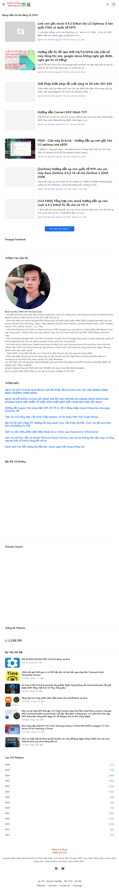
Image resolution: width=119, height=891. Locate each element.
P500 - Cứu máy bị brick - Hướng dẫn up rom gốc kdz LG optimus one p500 (75, 142)
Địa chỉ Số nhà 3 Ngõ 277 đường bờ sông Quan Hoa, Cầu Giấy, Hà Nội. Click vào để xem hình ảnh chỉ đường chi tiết (58, 424)
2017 (59, 813)
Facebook (65, 885)
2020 (59, 797)
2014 (59, 829)
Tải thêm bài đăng (58, 228)
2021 (59, 791)
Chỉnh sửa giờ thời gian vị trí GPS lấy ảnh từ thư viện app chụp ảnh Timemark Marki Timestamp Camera (63, 673)
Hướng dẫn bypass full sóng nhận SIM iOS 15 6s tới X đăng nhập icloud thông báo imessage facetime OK (57, 409)
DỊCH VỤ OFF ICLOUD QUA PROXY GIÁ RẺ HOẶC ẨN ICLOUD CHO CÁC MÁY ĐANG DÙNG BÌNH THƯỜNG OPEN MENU (56, 391)
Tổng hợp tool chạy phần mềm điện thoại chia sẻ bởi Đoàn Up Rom (54, 698)
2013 (59, 834)
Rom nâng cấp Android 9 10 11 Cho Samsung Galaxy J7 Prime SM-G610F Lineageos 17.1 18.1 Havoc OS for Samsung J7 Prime (65, 727)
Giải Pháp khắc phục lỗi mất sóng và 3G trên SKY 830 (75, 84)
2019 (59, 802)
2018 (59, 807)
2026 (59, 764)
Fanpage (77, 885)
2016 (59, 818)
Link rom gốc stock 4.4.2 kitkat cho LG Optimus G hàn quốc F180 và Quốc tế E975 (75, 25)
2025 (59, 770)
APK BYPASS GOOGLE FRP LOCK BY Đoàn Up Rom (46, 659)
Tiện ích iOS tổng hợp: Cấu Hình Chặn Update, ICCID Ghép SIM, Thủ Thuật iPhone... (52, 417)
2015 (59, 824)
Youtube (52, 885)
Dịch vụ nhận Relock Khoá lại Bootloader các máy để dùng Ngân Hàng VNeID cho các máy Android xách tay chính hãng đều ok (65, 740)
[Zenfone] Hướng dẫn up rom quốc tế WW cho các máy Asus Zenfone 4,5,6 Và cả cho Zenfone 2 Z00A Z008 (73, 173)
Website (41, 885)
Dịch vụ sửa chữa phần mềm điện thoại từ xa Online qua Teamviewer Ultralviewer (51, 431)
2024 (59, 775)
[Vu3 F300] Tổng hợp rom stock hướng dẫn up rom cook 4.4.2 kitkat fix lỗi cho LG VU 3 (73, 203)
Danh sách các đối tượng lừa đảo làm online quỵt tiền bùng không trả (44, 446)
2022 (59, 786)
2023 (59, 780)
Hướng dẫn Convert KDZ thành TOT (62, 112)
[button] (3, 4)
